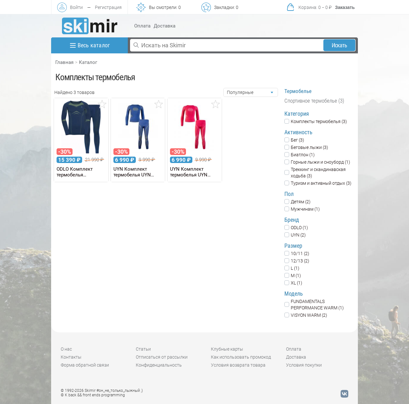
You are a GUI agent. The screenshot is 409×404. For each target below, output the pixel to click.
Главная (64, 62)
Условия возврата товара (238, 365)
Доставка (164, 26)
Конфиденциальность (159, 365)
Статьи (143, 349)
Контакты (71, 357)
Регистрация (108, 7)
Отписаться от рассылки (162, 357)
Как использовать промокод (241, 357)
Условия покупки (304, 365)
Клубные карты (227, 349)
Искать (339, 45)
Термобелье (298, 91)
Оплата (142, 26)
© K (93, 395)
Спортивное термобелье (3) (314, 100)
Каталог (88, 62)
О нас (66, 349)
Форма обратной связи (85, 365)
